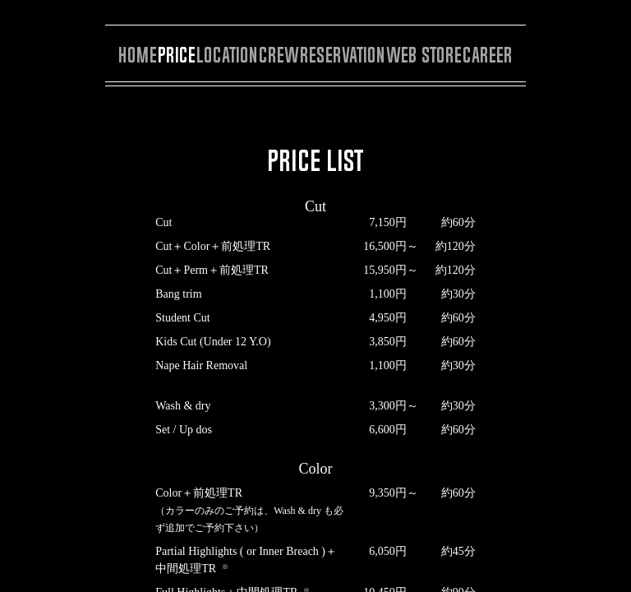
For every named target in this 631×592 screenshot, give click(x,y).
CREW (279, 55)
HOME (137, 55)
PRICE (177, 55)
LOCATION (227, 55)
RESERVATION (342, 55)
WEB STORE (424, 55)
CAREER (488, 55)
